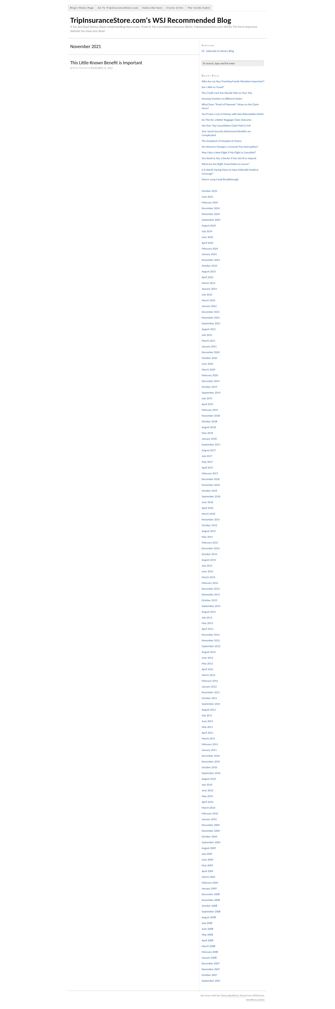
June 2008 (207, 928)
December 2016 (211, 479)
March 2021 (208, 340)
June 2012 (207, 657)
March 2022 (208, 300)
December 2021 (211, 311)
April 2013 (207, 628)
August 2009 (209, 848)
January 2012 (209, 686)
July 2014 (207, 565)
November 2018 (211, 415)
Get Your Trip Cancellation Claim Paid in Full (226, 125)
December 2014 (211, 548)
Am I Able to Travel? (213, 87)
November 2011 (211, 692)
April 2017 (207, 467)
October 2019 (209, 386)
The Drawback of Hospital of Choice (222, 140)
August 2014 (209, 559)
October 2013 (209, 600)
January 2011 (209, 750)
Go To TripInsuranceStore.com (118, 7)
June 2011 (207, 721)
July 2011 (207, 715)
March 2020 (208, 369)
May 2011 (207, 726)
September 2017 (211, 444)
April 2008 (207, 940)
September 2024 (211, 219)
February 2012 (210, 680)
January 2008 (209, 957)
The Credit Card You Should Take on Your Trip (227, 92)
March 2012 (208, 675)
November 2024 (211, 214)
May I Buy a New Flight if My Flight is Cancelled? (229, 152)
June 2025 (207, 196)
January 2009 (209, 888)
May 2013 (207, 623)
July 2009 (207, 853)
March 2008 (208, 946)
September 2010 (211, 773)
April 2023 (207, 277)
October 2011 (209, 698)
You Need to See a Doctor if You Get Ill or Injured (229, 158)
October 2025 (209, 190)
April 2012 (207, 669)
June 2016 (207, 502)
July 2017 (207, 456)
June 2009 (207, 859)
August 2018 (209, 427)
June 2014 (207, 571)
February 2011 (210, 744)
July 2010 (207, 784)
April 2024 (207, 242)
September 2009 (211, 842)
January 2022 (209, 306)
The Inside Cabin (199, 7)
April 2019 (207, 404)
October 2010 (209, 767)
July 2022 (207, 294)
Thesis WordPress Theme (234, 995)
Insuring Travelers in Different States (222, 98)
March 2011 (208, 738)
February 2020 (210, 375)
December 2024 (211, 208)
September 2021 (211, 323)
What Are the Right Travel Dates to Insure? (226, 164)
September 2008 (211, 911)
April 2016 (207, 508)
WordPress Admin (255, 999)
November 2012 (211, 640)
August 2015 (209, 531)
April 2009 (207, 871)
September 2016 (211, 496)
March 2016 (208, 513)
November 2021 (211, 317)
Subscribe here (153, 7)
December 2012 (211, 634)
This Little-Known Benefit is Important (106, 63)
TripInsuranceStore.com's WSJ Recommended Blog (150, 20)
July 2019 (207, 398)
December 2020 (211, 352)
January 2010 (209, 819)
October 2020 (209, 358)
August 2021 (209, 329)
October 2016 (209, 490)
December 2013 (211, 588)
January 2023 (209, 288)
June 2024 (207, 237)
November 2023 (211, 259)
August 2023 (209, 271)
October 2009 (209, 836)
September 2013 (211, 606)
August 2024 (209, 225)
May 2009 (207, 865)
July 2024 (207, 231)
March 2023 (208, 283)
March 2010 (208, 807)
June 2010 (207, 790)
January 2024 (209, 254)
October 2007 (209, 975)
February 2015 (210, 542)
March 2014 (208, 577)
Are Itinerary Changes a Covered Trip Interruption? (230, 146)
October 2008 (209, 905)
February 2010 (210, 813)
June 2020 (207, 363)
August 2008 (209, 917)
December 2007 (211, 963)
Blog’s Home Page (82, 7)
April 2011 (207, 732)
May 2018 (207, 433)
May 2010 (207, 796)
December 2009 (211, 825)
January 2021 (209, 346)
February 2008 (210, 951)
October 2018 (209, 421)
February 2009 (210, 882)
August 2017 (209, 450)
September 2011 (211, 703)
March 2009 (208, 876)
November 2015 (211, 519)
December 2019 (211, 381)
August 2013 (209, 611)
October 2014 (209, 554)
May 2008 (207, 934)
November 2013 (211, 594)
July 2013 (207, 617)
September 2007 (211, 980)
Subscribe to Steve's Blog (220, 51)
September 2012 (211, 646)
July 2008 (207, 923)
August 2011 (209, 709)
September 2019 (211, 392)
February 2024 (210, 248)
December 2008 (211, 894)
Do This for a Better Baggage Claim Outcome (226, 119)
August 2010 (209, 778)
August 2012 (209, 652)
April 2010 (207, 801)
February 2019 (210, 409)
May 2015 (207, 536)
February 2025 (210, 202)
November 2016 (211, 484)
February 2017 (210, 473)
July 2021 (207, 334)
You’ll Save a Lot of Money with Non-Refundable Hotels (233, 114)
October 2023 (209, 265)
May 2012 (207, 663)
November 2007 (211, 969)
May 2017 (207, 461)
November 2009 (211, 830)
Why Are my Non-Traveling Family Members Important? (233, 81)
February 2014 (210, 583)
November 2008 (211, 900)
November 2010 (211, 761)
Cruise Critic (175, 7)
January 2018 (209, 438)
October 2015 (209, 525)
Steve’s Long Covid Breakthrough (220, 179)
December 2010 (211, 755)
